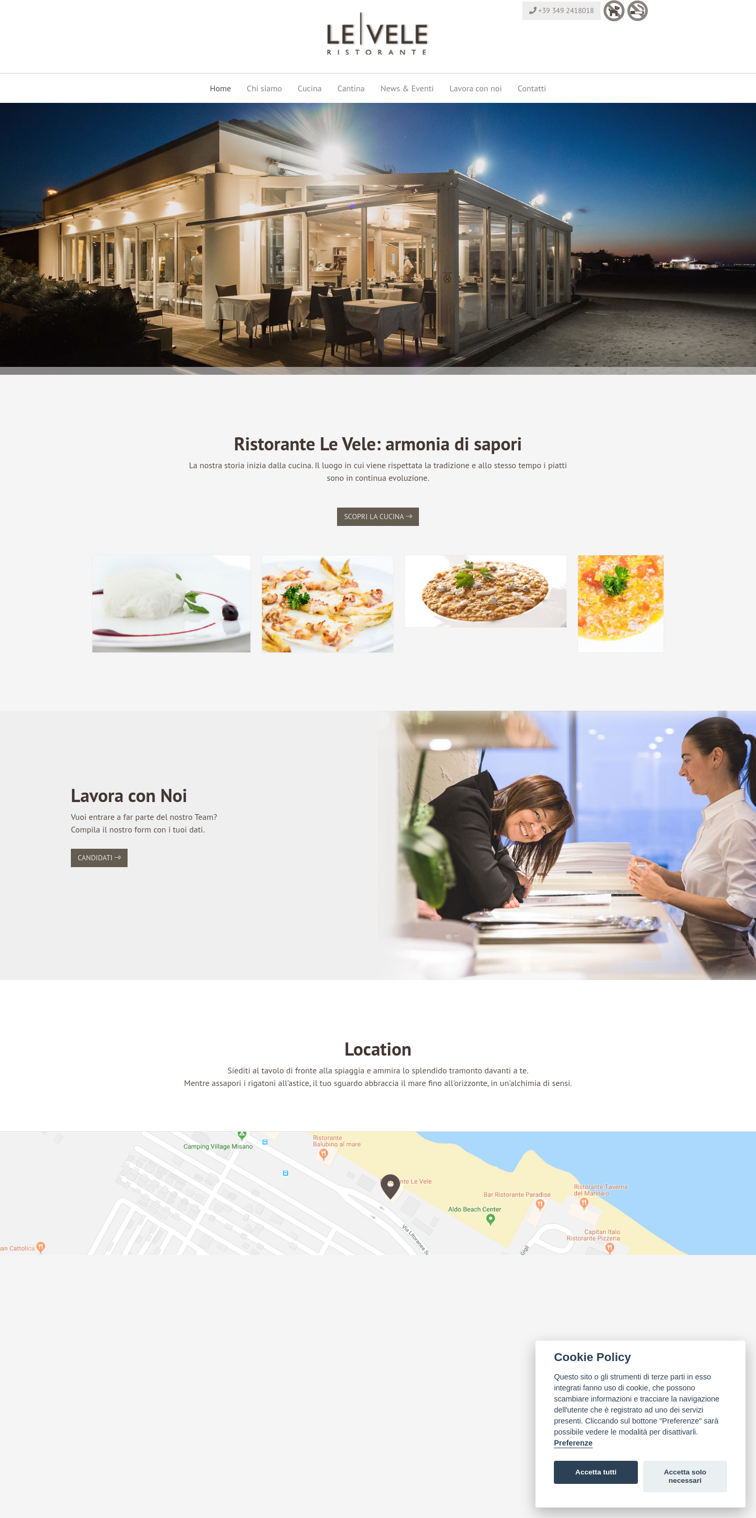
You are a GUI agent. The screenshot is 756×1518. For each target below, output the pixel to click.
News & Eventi (407, 88)
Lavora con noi (475, 88)
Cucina (310, 88)
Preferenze (573, 1443)
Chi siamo (264, 88)
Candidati (99, 857)
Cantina (351, 88)
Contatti (532, 88)
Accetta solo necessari (685, 1476)
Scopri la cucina (378, 516)
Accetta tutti (596, 1472)
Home (220, 88)
